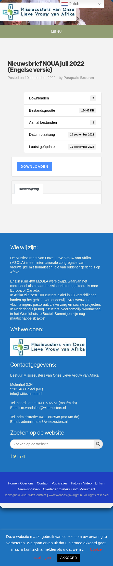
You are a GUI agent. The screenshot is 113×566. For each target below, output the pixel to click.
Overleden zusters (56, 489)
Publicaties (60, 483)
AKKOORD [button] (68, 558)
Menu (56, 31)
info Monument (84, 489)
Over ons (27, 483)
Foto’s (75, 483)
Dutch (70, 4)
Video (87, 483)
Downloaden (34, 166)
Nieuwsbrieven (29, 489)
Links (99, 483)
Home (12, 483)
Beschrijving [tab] (29, 189)
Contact (42, 483)
